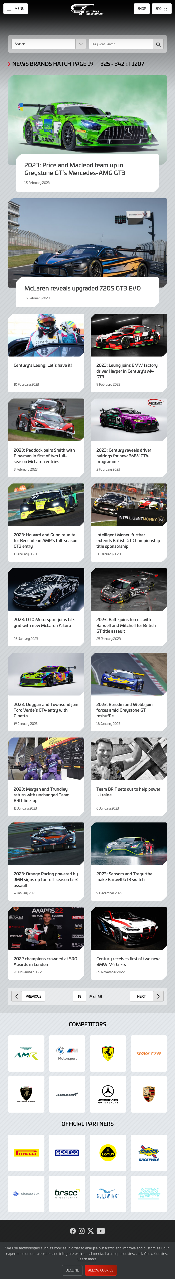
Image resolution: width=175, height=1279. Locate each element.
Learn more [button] (87, 1258)
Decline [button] (72, 1270)
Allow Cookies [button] (100, 1270)
